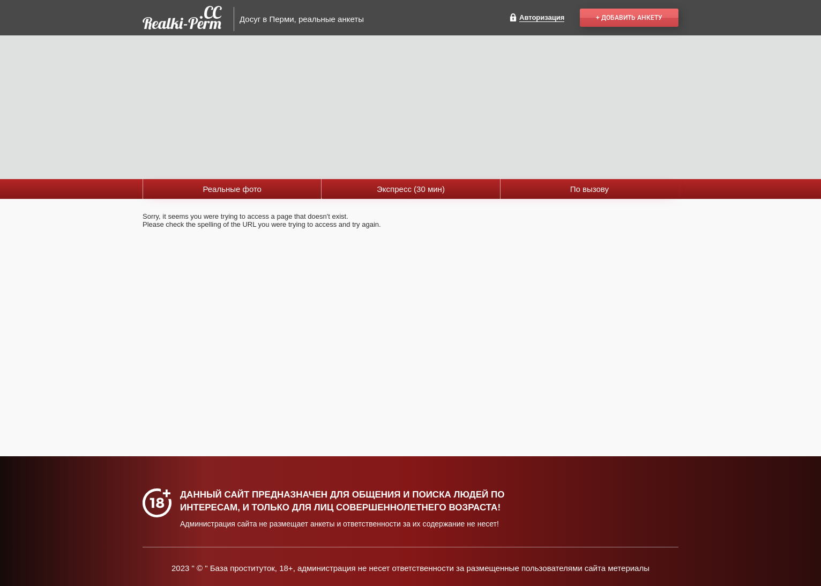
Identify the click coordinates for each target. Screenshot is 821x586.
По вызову (589, 189)
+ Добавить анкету (629, 17)
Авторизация (541, 17)
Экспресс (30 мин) (411, 189)
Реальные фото (232, 189)
